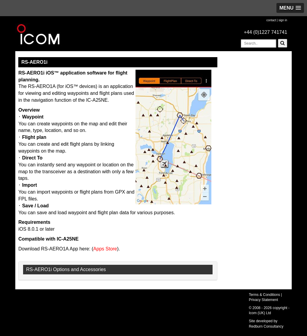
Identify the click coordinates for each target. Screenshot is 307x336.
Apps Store (105, 248)
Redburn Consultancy (266, 326)
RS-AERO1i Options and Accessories (66, 269)
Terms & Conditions (264, 295)
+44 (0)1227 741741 (265, 32)
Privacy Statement (263, 300)
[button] (290, 8)
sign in (283, 20)
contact (271, 20)
